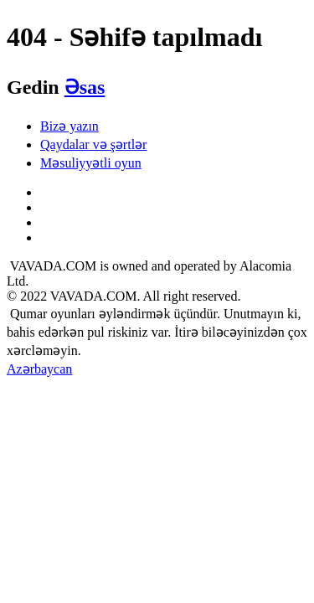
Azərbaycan (39, 369)
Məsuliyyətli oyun (91, 163)
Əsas (85, 87)
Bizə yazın (69, 126)
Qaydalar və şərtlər (93, 144)
